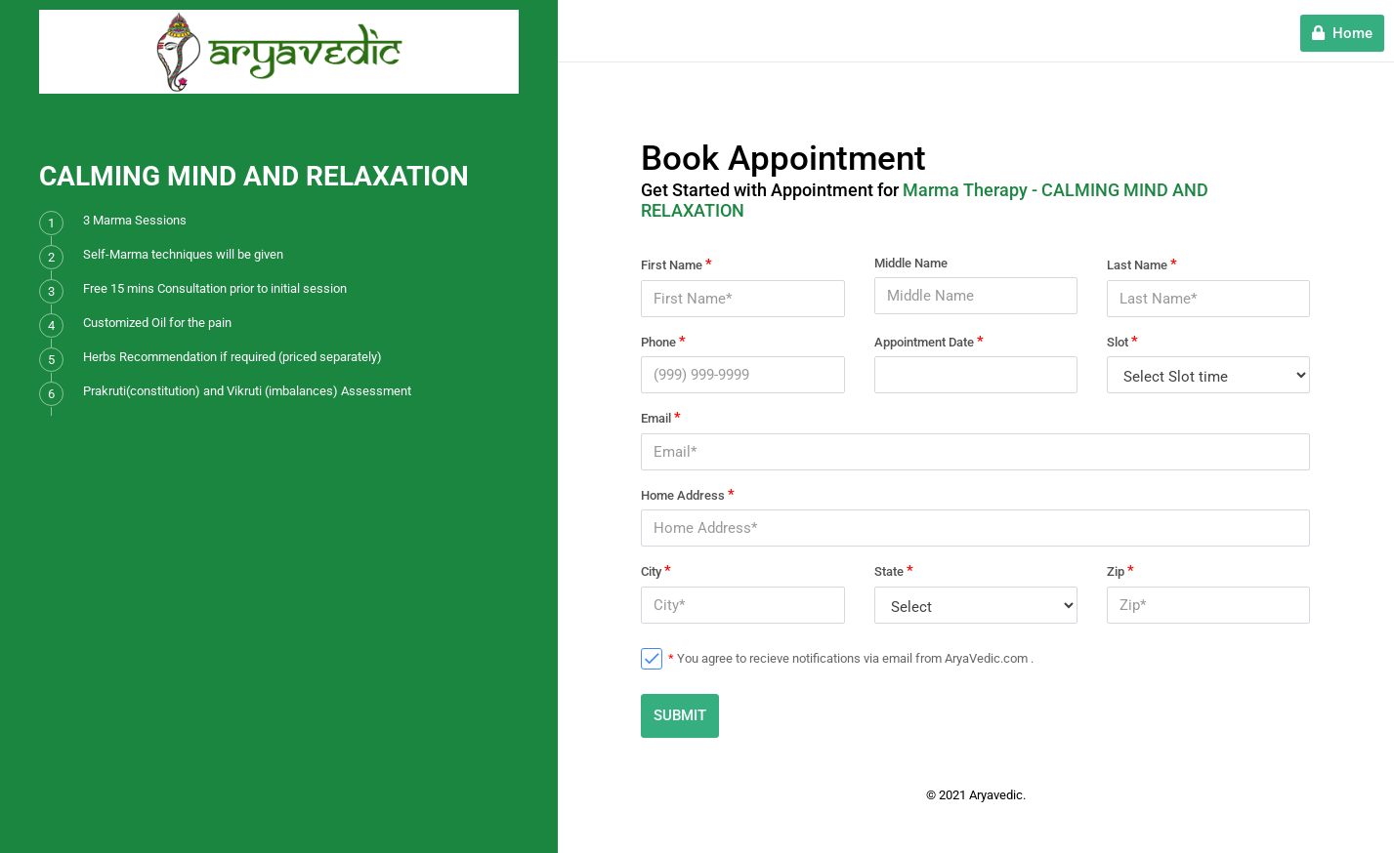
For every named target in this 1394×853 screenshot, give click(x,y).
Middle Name (911, 263)
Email (661, 417)
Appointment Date (929, 341)
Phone (663, 341)
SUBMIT (680, 715)
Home (1342, 33)
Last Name (1142, 264)
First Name (676, 264)
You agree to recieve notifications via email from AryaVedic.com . (851, 658)
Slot (1122, 341)
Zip (1120, 571)
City (656, 571)
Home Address (688, 495)
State (893, 571)
